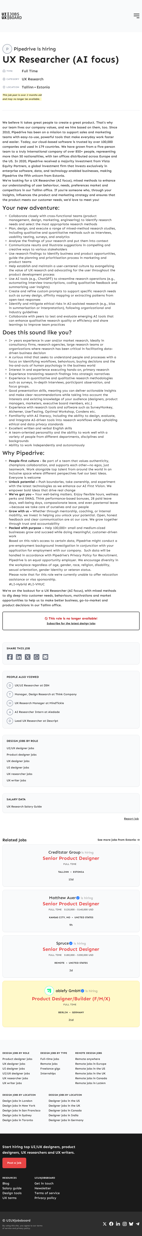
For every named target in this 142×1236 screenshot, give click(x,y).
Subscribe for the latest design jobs (71, 623)
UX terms (9, 1198)
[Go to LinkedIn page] (118, 1224)
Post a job (14, 1163)
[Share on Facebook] (10, 657)
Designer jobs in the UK (64, 1105)
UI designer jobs (18, 767)
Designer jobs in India (63, 1115)
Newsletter (42, 1188)
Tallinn (27, 87)
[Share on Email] (45, 657)
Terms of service (47, 1193)
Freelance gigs (50, 1068)
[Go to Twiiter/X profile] (105, 1224)
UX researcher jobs (19, 774)
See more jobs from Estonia (117, 840)
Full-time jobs (49, 1059)
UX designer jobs (18, 761)
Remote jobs (48, 1064)
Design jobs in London (17, 1101)
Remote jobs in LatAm (90, 1083)
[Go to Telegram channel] (138, 1224)
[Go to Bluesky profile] (131, 1224)
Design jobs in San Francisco (21, 1110)
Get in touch (43, 1183)
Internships (48, 1073)
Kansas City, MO (59, 917)
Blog (5, 1183)
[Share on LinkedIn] (19, 657)
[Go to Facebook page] (111, 1224)
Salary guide (12, 1188)
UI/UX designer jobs (20, 748)
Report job (131, 818)
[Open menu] (136, 16)
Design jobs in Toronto (17, 1120)
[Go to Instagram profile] (125, 1224)
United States (83, 917)
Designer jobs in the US (64, 1101)
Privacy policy (45, 1198)
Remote (59, 962)
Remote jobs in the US (90, 1068)
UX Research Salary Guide (24, 806)
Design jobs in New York (18, 1105)
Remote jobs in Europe (90, 1064)
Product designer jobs (22, 754)
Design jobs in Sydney (17, 1115)
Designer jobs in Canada (65, 1110)
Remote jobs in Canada (91, 1078)
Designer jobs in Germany (66, 1120)
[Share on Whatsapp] (36, 657)
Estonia (43, 87)
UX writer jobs (16, 780)
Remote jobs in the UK (90, 1073)
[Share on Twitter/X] (27, 657)
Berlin (63, 1012)
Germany (78, 1012)
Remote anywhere (87, 1059)
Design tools (12, 1193)
